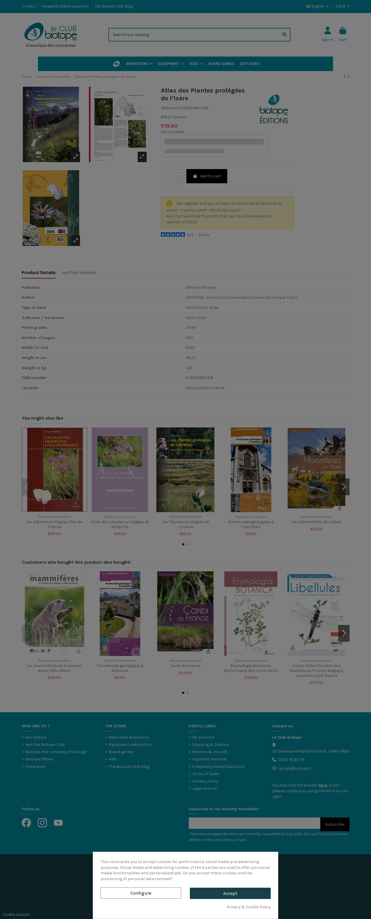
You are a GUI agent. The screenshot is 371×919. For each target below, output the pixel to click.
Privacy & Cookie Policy (249, 907)
